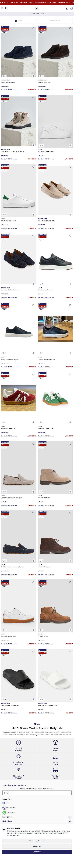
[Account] (66, 8)
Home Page (34, 13)
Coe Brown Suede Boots (44, 82)
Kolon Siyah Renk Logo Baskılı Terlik (10, 705)
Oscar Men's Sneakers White (8, 636)
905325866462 (11, 807)
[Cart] (71, 8)
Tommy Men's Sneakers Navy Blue (9, 359)
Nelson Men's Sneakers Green (45, 428)
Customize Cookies (37, 841)
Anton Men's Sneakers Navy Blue (46, 359)
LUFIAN (40, 149)
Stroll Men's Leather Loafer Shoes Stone (11, 497)
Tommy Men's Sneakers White (45, 151)
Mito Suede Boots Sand (44, 497)
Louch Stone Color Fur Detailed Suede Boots (12, 151)
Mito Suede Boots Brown (44, 567)
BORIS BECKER (5, 80)
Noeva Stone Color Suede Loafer (46, 220)
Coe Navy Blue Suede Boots (8, 82)
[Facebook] (3, 803)
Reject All (37, 846)
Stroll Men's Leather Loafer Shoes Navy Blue (12, 567)
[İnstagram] (7, 803)
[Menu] (2, 8)
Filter (18, 21)
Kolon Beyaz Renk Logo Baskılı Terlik (47, 705)
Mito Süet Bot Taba (43, 636)
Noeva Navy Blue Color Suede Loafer (10, 290)
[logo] (36, 8)
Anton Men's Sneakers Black (45, 290)
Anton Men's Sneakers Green (8, 220)
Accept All (37, 852)
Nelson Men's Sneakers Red (8, 428)
